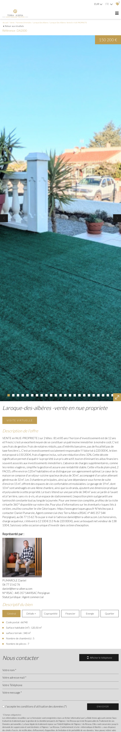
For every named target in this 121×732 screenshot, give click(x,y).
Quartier (109, 613)
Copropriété (51, 613)
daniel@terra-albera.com (17, 588)
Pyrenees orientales (23, 23)
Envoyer (103, 706)
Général (11, 613)
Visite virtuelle (20, 420)
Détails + (31, 613)
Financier (70, 613)
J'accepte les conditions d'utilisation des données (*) (36, 706)
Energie (90, 613)
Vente (12, 23)
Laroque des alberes (40, 23)
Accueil (5, 23)
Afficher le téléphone (99, 657)
